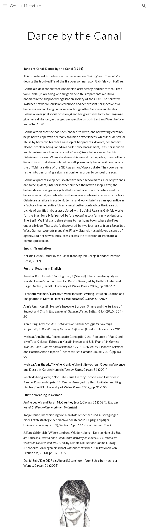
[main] (74, 35)
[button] (5, 5)
